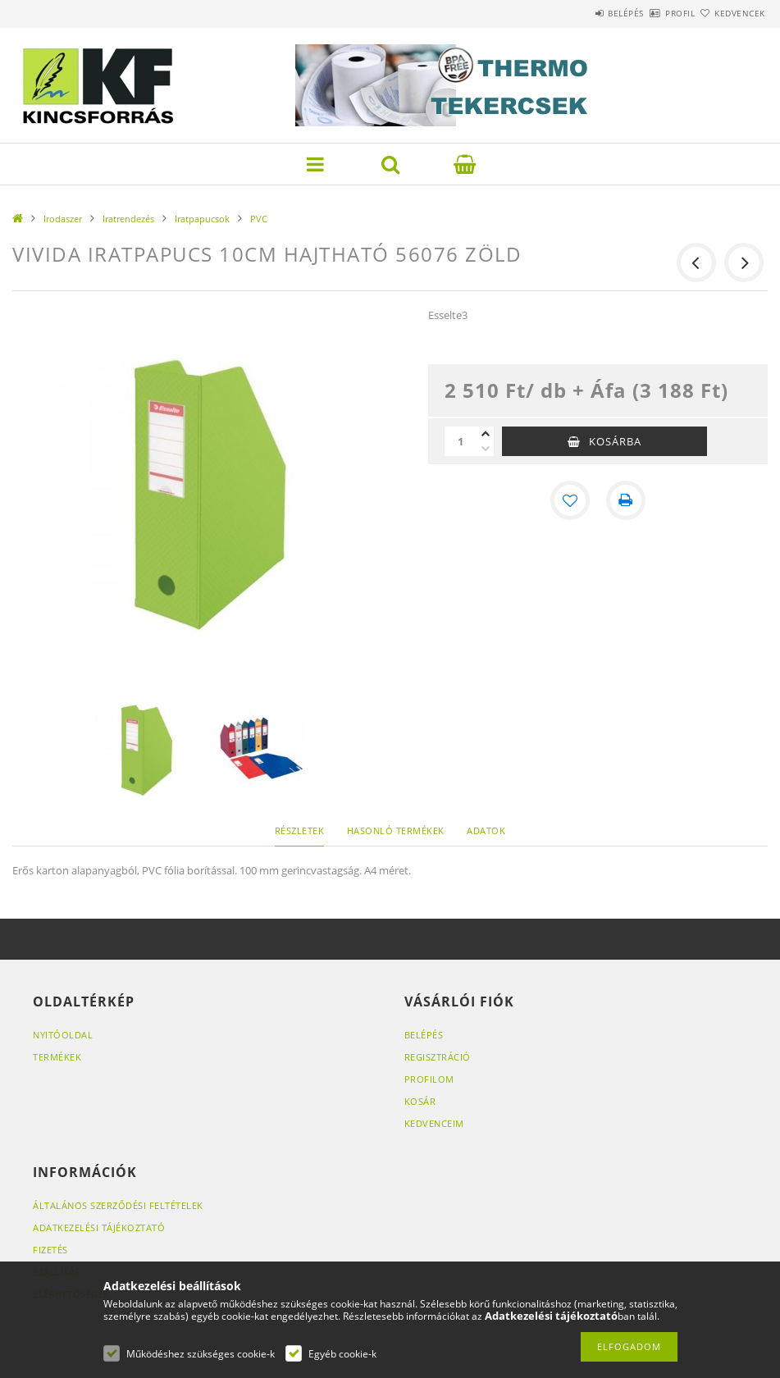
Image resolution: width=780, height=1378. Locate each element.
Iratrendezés (128, 218)
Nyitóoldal (63, 1035)
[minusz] (485, 448)
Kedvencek (730, 13)
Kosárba (615, 441)
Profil (651, 13)
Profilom (429, 1079)
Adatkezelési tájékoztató (99, 1227)
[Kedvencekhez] (570, 500)
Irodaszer (62, 218)
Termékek (57, 1057)
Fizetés (50, 1249)
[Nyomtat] (625, 500)
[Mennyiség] (461, 441)
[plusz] (485, 434)
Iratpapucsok (202, 218)
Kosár (420, 1101)
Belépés (578, 13)
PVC (258, 218)
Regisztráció (437, 1057)
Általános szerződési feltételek (118, 1205)
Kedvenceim (434, 1123)
